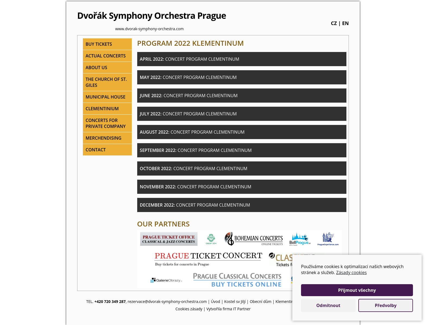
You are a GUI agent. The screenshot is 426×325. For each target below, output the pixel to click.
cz (334, 23)
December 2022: (195, 205)
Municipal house (106, 97)
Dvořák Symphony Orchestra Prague (151, 15)
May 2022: (188, 77)
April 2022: (189, 59)
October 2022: (194, 168)
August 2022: (192, 132)
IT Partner (241, 308)
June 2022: (189, 96)
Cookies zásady (189, 308)
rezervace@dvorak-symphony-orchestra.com (167, 301)
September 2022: (196, 150)
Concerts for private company (106, 123)
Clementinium (102, 109)
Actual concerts (106, 56)
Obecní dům (260, 301)
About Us (96, 67)
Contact (96, 150)
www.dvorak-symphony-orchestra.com (149, 28)
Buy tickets (99, 44)
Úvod (215, 301)
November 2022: (195, 187)
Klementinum (287, 301)
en (345, 23)
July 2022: (188, 114)
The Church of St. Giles (106, 82)
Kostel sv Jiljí (235, 301)
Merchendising (103, 138)
